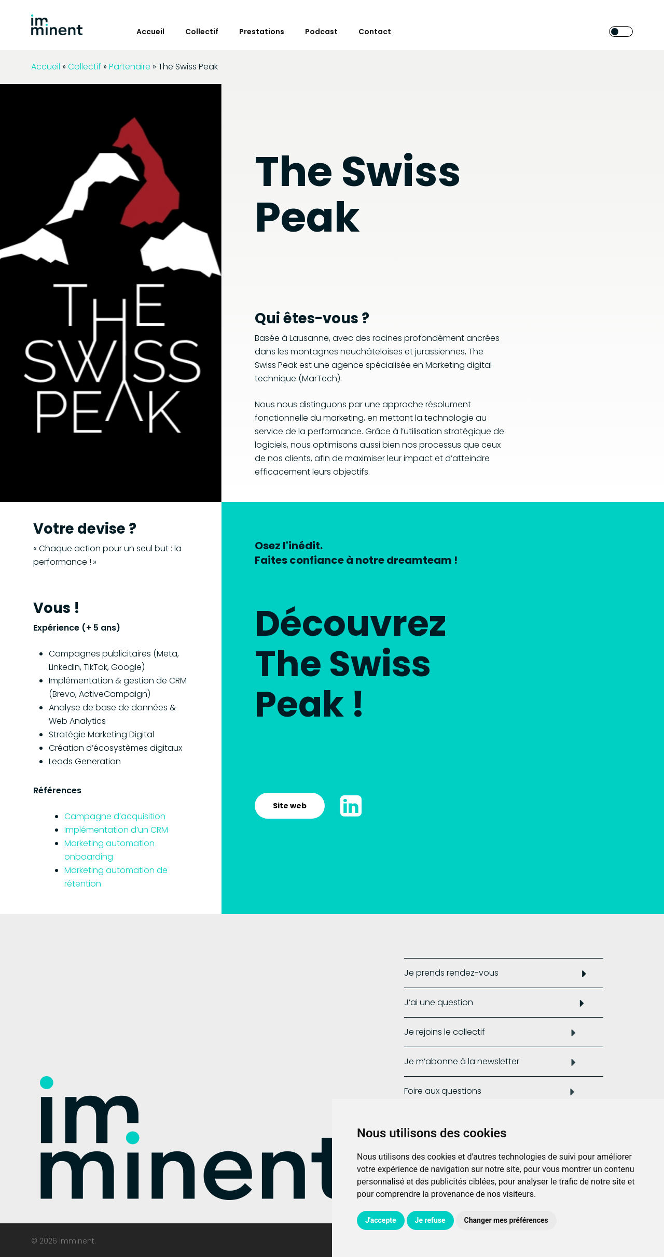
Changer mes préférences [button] (506, 1220)
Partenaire (129, 67)
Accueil (45, 67)
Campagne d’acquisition (114, 816)
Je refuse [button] (430, 1220)
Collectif (84, 67)
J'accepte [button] (380, 1220)
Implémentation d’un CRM (116, 830)
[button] (290, 806)
